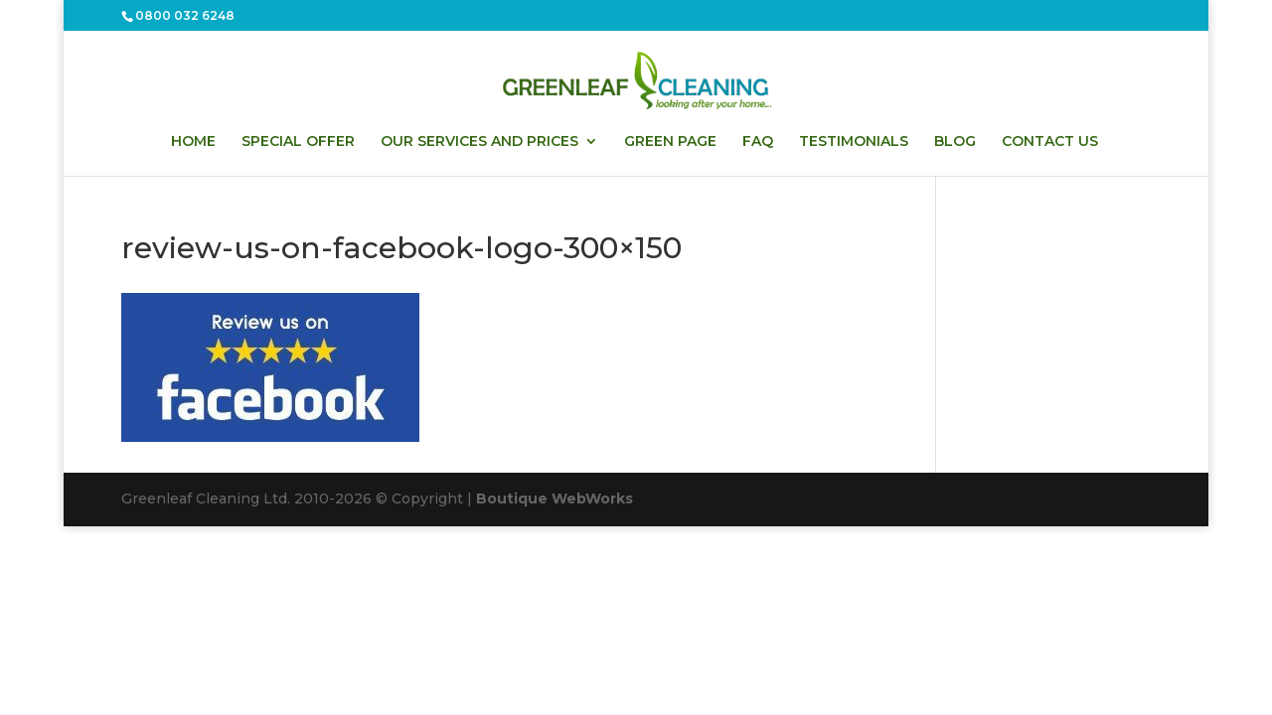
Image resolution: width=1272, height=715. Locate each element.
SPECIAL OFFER (298, 142)
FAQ (757, 142)
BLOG (955, 142)
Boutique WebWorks (554, 498)
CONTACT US (1050, 142)
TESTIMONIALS (853, 142)
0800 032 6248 (185, 15)
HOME (193, 142)
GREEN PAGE (670, 142)
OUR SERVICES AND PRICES (479, 142)
